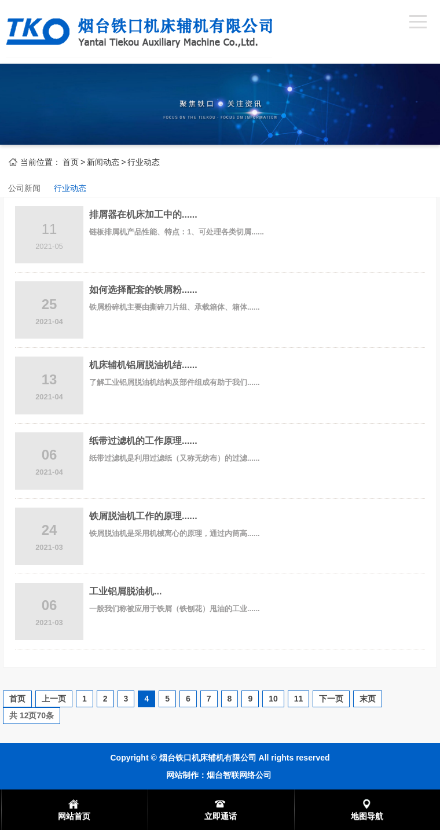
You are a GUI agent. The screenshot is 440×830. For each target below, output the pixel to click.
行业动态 (143, 162)
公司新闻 (24, 188)
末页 (368, 698)
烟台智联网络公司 (239, 775)
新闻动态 (103, 162)
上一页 (54, 698)
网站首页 (74, 816)
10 (273, 698)
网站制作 (182, 775)
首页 (71, 162)
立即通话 (220, 816)
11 (298, 698)
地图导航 (367, 816)
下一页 (331, 698)
